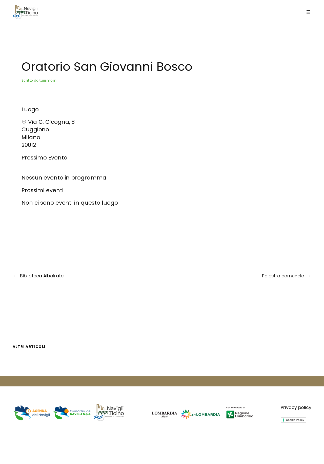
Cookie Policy (295, 419)
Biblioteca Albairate (42, 276)
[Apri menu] (308, 12)
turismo (46, 80)
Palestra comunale (283, 276)
